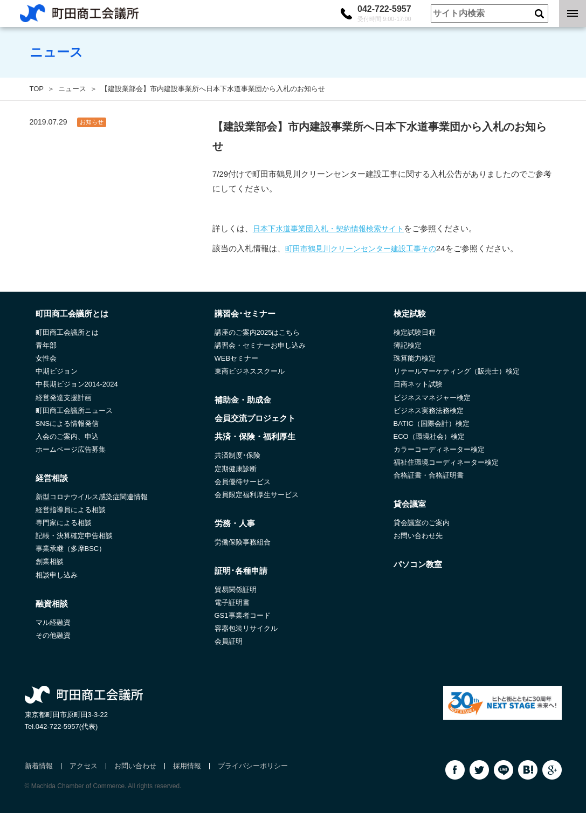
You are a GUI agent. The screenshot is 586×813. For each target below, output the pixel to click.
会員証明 (229, 641)
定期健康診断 (236, 469)
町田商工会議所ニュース (74, 410)
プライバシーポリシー (253, 766)
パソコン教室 (418, 564)
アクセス (84, 766)
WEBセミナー (237, 358)
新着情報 (39, 766)
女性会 (46, 358)
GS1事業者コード (243, 615)
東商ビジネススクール (250, 371)
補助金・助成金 (243, 399)
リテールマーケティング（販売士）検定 (457, 371)
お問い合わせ (135, 766)
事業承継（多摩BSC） (71, 549)
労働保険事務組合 (243, 542)
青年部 (46, 345)
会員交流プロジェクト (255, 418)
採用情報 (187, 766)
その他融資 (53, 635)
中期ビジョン (57, 371)
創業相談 (50, 561)
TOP (37, 89)
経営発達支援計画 (64, 398)
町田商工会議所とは (67, 332)
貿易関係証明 (236, 589)
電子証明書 (232, 602)
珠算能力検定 (415, 358)
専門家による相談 (64, 523)
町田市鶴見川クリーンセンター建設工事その (360, 248)
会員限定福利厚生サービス (257, 495)
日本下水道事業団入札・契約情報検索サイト (328, 228)
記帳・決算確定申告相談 (74, 536)
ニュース (72, 89)
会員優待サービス (243, 482)
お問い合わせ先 (418, 536)
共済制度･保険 (237, 455)
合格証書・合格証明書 (429, 475)
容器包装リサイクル (246, 628)
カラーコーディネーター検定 (439, 449)
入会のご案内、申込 (67, 436)
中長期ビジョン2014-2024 (77, 384)
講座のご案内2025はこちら (257, 332)
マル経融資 (53, 622)
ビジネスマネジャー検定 (432, 398)
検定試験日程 (415, 332)
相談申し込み (57, 575)
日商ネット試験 (418, 384)
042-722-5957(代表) (67, 726)
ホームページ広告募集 (71, 449)
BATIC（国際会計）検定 (432, 423)
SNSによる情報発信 (67, 423)
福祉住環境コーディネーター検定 (446, 462)
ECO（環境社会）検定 (429, 436)
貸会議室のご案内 (422, 523)
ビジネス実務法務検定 (429, 410)
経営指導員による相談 (71, 510)
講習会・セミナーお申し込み (260, 345)
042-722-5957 (384, 13)
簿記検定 (408, 345)
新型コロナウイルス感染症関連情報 (92, 497)
